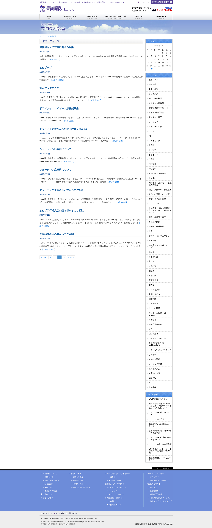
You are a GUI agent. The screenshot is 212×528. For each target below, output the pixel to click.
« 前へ (43, 257)
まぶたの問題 (154, 222)
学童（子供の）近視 (157, 199)
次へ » (71, 257)
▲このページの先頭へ (162, 468)
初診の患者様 (78, 477)
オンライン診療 (115, 481)
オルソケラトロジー (157, 173)
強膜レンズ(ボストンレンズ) (161, 501)
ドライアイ (153, 155)
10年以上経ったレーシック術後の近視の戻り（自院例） (160, 451)
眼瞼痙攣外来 (155, 491)
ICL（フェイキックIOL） (118, 488)
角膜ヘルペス (154, 294)
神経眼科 (152, 169)
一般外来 (112, 477)
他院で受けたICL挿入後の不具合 (160, 459)
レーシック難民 (155, 364)
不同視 (151, 252)
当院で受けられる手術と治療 (118, 474)
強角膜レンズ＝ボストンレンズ (160, 246)
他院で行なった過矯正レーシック (160, 425)
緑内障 (151, 159)
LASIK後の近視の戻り (158, 399)
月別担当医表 (78, 484)
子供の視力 (153, 266)
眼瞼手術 (152, 387)
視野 (151, 231)
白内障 (151, 145)
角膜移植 (152, 320)
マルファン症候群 (156, 103)
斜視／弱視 (153, 303)
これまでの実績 (51, 491)
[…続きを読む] (54, 59)
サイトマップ (144, 2)
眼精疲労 (152, 150)
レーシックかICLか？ (158, 419)
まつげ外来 (153, 94)
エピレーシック (155, 126)
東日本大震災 (154, 369)
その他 (151, 329)
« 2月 (151, 69)
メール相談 (60, 513)
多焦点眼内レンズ (116, 505)
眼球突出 (152, 178)
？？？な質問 (154, 289)
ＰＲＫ (151, 131)
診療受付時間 (78, 481)
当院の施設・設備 (52, 481)
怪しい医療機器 (155, 98)
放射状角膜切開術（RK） (159, 108)
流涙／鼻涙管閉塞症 (157, 217)
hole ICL (152, 378)
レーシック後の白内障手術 (160, 444)
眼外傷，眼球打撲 (156, 226)
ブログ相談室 (51, 36)
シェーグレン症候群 (157, 338)
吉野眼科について (50, 474)
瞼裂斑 (151, 271)
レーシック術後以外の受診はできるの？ (160, 438)
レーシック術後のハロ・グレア (160, 413)
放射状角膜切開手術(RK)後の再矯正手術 (160, 432)
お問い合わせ (72, 513)
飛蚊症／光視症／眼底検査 (160, 189)
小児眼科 (152, 355)
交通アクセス (48, 498)
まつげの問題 (154, 308)
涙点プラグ (153, 80)
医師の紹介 (49, 488)
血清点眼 (152, 275)
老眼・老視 (153, 89)
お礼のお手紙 (154, 359)
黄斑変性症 (153, 280)
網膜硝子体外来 (156, 494)
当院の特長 (49, 477)
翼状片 (151, 261)
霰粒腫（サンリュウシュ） (160, 236)
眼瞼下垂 (152, 84)
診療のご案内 (76, 474)
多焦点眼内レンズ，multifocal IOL (157, 344)
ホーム (42, 36)
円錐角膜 (152, 164)
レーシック (153, 122)
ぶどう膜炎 (153, 334)
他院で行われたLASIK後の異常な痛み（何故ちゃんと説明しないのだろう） (160, 405)
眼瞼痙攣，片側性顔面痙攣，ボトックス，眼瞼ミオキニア (160, 210)
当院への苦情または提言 (159, 194)
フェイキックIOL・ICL (158, 140)
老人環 (151, 285)
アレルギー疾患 (155, 117)
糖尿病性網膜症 (155, 324)
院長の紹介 (49, 484)
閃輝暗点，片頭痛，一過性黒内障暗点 (160, 184)
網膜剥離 (152, 299)
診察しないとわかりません (160, 350)
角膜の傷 (152, 240)
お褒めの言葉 (154, 373)
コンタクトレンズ (156, 204)
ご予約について (49, 494)
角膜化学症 (153, 257)
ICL (150, 383)
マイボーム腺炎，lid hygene (157, 314)
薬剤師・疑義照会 (156, 112)
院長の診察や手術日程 (81, 488)
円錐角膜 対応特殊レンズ (160, 498)
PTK (150, 136)
